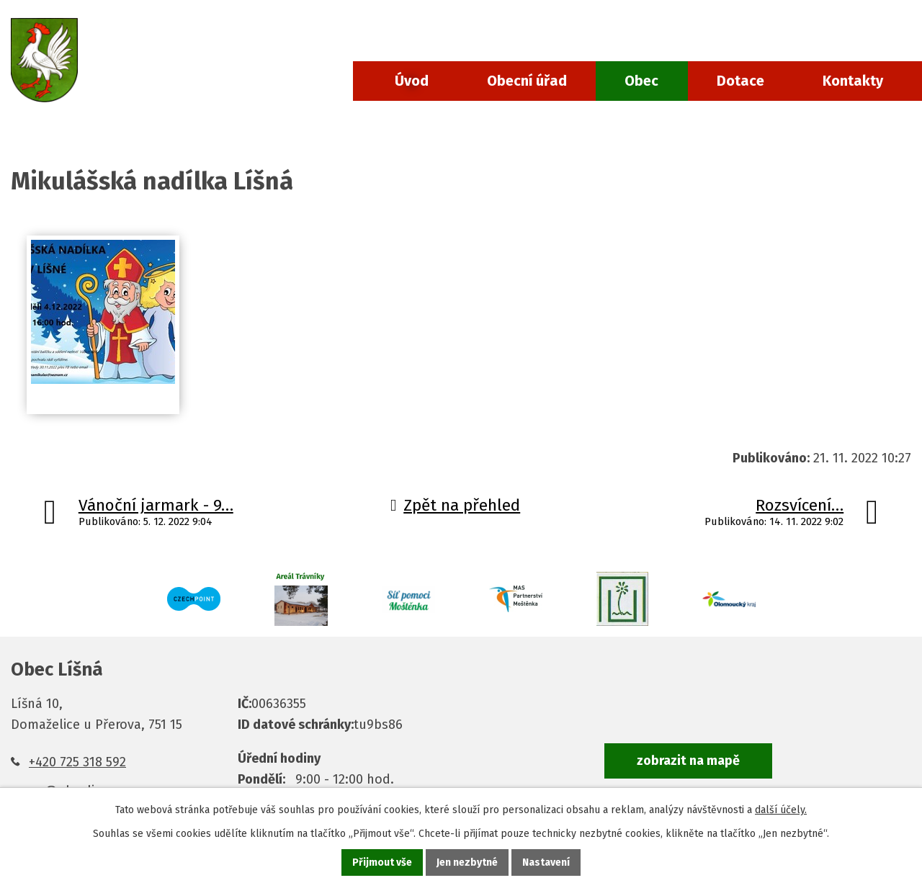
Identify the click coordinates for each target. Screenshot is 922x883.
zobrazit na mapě (688, 760)
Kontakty (853, 80)
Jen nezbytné (467, 862)
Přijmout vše (382, 862)
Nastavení (546, 862)
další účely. (781, 810)
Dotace (740, 80)
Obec (641, 80)
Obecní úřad (527, 80)
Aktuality (133, 134)
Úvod (412, 80)
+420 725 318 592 (77, 762)
